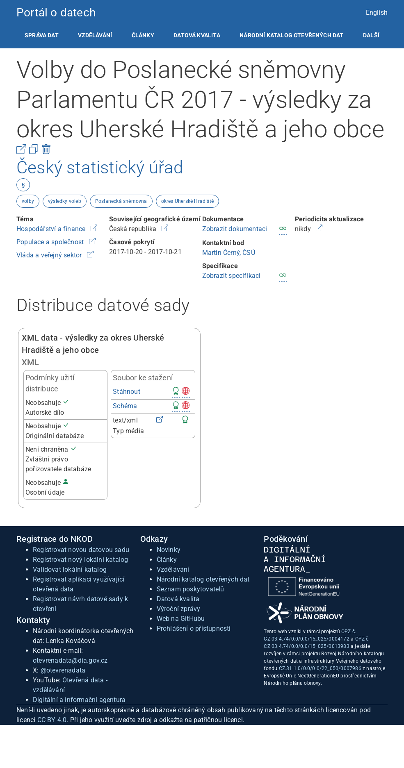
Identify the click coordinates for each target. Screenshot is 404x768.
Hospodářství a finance (51, 229)
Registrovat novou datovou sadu (81, 550)
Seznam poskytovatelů (190, 589)
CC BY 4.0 (52, 720)
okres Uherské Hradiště (187, 201)
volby (28, 201)
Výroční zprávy (179, 609)
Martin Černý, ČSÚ (228, 253)
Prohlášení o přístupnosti (194, 628)
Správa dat (42, 35)
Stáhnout (126, 391)
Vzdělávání (95, 35)
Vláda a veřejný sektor (50, 255)
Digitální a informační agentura (79, 700)
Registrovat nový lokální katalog (80, 560)
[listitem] (41, 35)
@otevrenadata (63, 670)
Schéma (125, 406)
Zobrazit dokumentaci (234, 229)
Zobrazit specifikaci (231, 275)
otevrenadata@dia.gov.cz (70, 660)
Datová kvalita (196, 35)
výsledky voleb (64, 201)
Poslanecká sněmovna (121, 201)
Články (143, 35)
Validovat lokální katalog (70, 569)
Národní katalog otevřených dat (203, 579)
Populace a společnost (50, 242)
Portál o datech (56, 12)
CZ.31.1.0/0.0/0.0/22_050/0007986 (320, 668)
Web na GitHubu (181, 619)
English (377, 12)
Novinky (168, 550)
